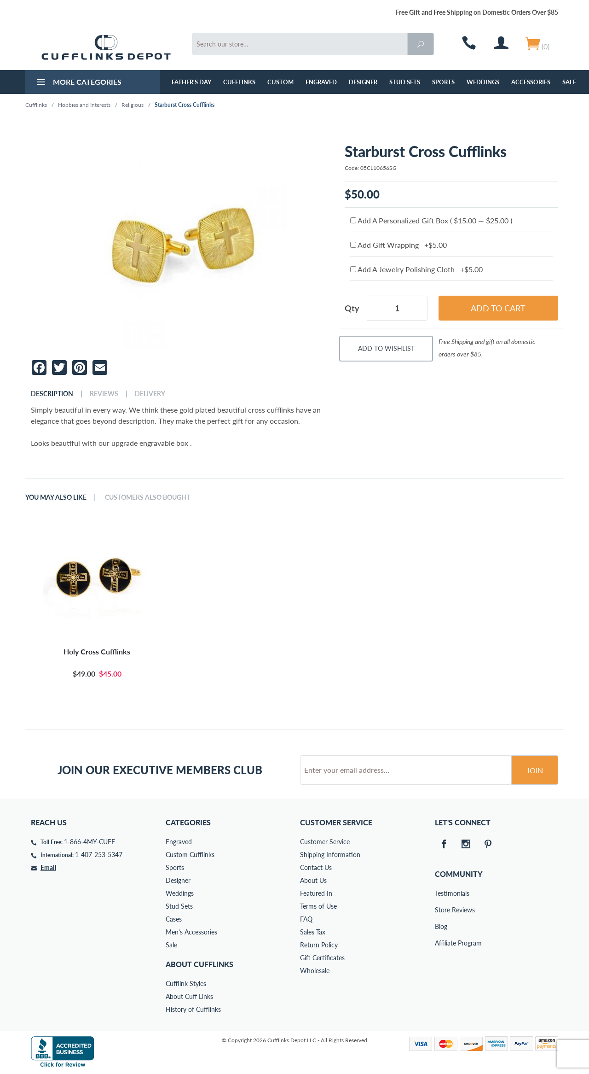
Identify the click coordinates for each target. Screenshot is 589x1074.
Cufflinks (239, 82)
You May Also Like (56, 497)
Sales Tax (312, 932)
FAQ (306, 919)
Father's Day (191, 82)
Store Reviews (441, 910)
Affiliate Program (441, 943)
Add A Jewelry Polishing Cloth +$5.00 (416, 269)
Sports (443, 82)
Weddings (483, 82)
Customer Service (325, 842)
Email (48, 867)
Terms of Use (318, 906)
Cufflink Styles (186, 983)
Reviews (104, 393)
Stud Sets (404, 82)
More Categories (78, 83)
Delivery (150, 393)
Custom (280, 82)
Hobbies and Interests (84, 104)
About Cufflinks (199, 964)
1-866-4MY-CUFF (89, 842)
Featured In (316, 893)
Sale (569, 82)
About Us (313, 880)
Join (534, 770)
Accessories (530, 82)
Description (52, 393)
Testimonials (441, 893)
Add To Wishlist (386, 348)
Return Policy (319, 945)
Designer (363, 82)
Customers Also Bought (147, 497)
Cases (174, 919)
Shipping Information (330, 854)
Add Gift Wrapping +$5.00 (398, 244)
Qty (352, 308)
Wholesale (314, 971)
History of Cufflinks (193, 1009)
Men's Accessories (191, 932)
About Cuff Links (189, 996)
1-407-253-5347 (98, 854)
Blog (441, 926)
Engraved (321, 82)
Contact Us (316, 867)
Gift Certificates (322, 958)
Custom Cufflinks (190, 854)
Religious (132, 104)
